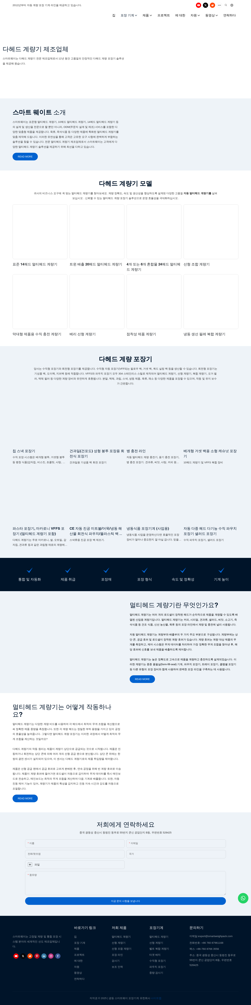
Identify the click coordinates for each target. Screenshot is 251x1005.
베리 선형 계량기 (83, 334)
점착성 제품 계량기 (141, 334)
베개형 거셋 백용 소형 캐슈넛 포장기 (210, 453)
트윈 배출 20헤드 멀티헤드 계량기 (96, 264)
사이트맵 (156, 998)
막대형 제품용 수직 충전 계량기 (37, 334)
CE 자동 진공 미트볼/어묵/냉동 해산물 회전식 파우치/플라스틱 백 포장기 (96, 531)
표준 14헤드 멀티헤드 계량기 (35, 264)
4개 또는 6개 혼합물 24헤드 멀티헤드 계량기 (153, 266)
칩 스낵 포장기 (24, 451)
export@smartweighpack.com (215, 936)
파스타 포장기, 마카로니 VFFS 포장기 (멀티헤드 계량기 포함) (38, 531)
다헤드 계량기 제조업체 (36, 49)
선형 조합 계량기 (197, 264)
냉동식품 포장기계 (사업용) (148, 528)
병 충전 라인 (136, 451)
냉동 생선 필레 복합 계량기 (204, 334)
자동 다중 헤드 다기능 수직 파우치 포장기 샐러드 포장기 (210, 531)
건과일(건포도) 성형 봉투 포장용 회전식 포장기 (97, 453)
